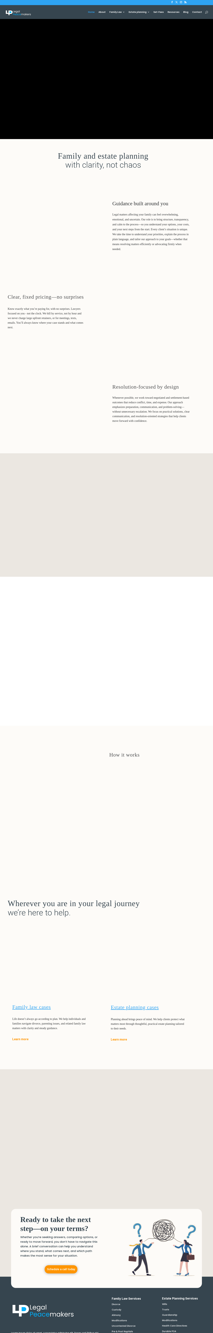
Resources (173, 12)
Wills (164, 1155)
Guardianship (169, 1166)
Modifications (119, 1172)
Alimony (116, 1166)
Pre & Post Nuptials (122, 1183)
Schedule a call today (61, 1120)
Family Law (115, 12)
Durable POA (169, 1182)
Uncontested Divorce (123, 1177)
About (102, 12)
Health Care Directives (174, 1177)
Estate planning (138, 12)
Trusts (165, 1161)
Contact (197, 12)
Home (91, 12)
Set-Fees (158, 12)
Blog (185, 12)
